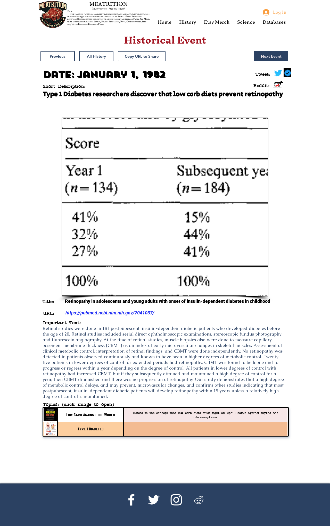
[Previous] (57, 56)
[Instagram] (176, 499)
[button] (187, 22)
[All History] (96, 56)
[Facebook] (131, 499)
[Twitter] (153, 499)
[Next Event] (271, 56)
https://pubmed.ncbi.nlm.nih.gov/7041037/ (109, 312)
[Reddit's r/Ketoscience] (198, 499)
